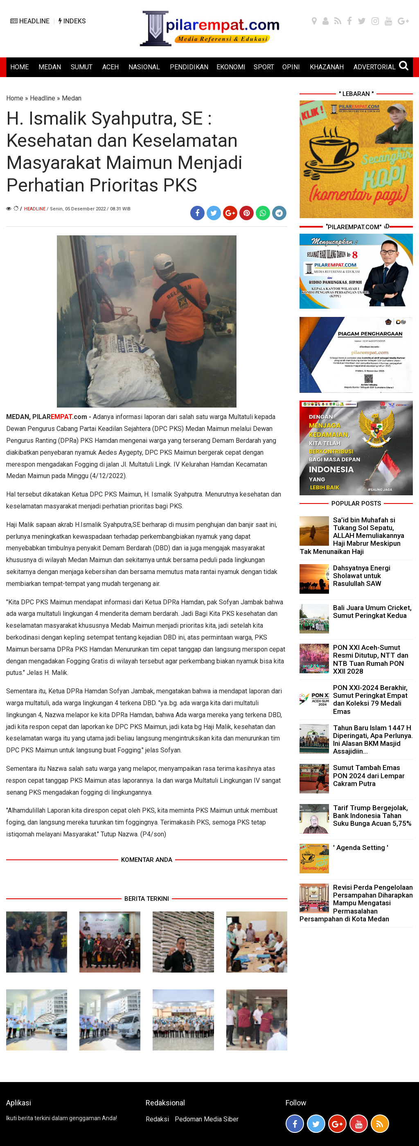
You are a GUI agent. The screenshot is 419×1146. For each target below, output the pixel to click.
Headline (42, 98)
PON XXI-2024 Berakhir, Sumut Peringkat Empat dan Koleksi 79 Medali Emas (370, 699)
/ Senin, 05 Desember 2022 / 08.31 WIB (89, 209)
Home (14, 98)
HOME (19, 67)
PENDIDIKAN (189, 67)
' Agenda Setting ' (360, 847)
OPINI (291, 67)
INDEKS (72, 21)
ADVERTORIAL (375, 67)
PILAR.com (60, 417)
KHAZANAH (327, 67)
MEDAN (49, 67)
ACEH (110, 67)
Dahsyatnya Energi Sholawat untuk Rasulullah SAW (361, 576)
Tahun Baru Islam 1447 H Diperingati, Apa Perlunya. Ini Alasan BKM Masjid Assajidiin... (373, 740)
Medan (71, 98)
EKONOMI (231, 67)
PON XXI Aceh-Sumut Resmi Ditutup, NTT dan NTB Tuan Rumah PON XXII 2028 (370, 659)
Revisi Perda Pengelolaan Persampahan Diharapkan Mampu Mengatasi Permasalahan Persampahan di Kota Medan (356, 903)
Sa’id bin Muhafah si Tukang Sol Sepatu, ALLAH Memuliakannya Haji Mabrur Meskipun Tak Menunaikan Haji (352, 536)
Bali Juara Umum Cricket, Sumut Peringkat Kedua (372, 612)
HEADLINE (30, 21)
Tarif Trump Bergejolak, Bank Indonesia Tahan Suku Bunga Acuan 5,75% (372, 815)
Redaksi (157, 1119)
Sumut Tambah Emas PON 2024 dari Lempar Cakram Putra (369, 775)
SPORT (264, 67)
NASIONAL (144, 67)
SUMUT (81, 67)
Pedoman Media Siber (207, 1119)
